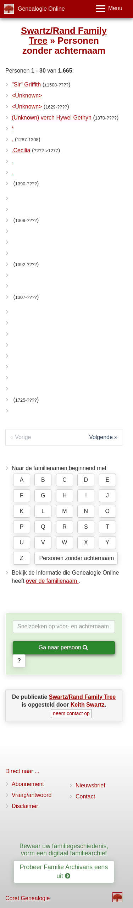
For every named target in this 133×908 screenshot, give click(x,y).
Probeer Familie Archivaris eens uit (64, 872)
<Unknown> (27, 96)
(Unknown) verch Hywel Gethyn (52, 118)
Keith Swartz (88, 705)
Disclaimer (25, 806)
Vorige (23, 437)
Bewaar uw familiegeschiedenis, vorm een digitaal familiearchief (64, 849)
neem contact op (71, 713)
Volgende (101, 437)
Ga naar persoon (63, 647)
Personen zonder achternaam (76, 558)
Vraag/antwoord (31, 795)
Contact (85, 796)
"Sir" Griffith (26, 84)
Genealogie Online (41, 9)
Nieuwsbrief (90, 785)
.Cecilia (21, 150)
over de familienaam (52, 581)
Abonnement (28, 784)
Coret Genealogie (27, 898)
